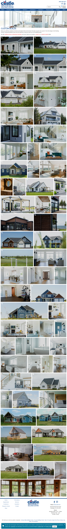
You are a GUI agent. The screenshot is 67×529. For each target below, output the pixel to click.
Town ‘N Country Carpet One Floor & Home (54, 520)
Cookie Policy (41, 526)
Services (25, 9)
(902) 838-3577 (62, 1)
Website (63, 6)
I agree (54, 526)
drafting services (8, 34)
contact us (37, 34)
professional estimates (17, 34)
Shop (6, 508)
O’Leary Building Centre (39, 520)
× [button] (64, 524)
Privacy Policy (49, 526)
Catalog (63, 7)
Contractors (32, 9)
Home (2, 9)
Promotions (9, 9)
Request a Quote (49, 9)
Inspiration (40, 9)
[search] (53, 7)
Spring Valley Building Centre (27, 520)
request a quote (44, 34)
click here (13, 526)
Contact (57, 9)
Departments (17, 9)
